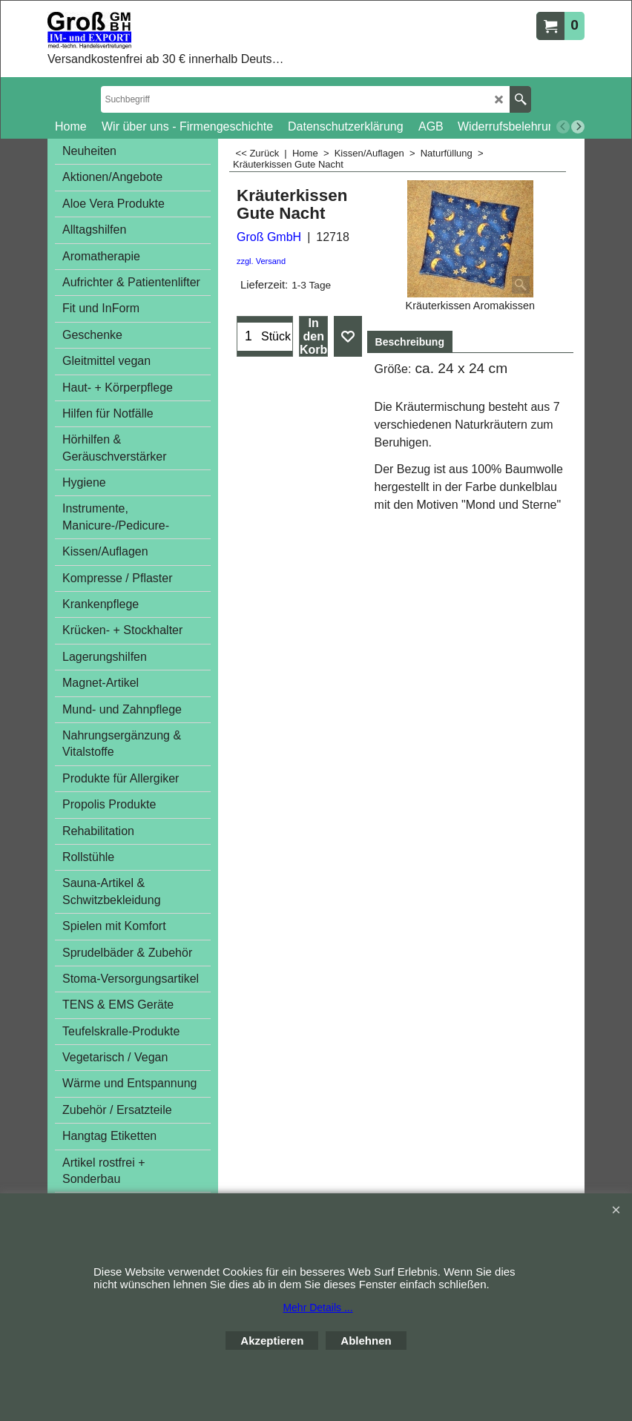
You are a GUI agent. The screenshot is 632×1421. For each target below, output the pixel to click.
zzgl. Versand (261, 261)
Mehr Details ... (317, 1307)
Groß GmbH (269, 237)
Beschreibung (409, 342)
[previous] (563, 126)
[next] (578, 126)
